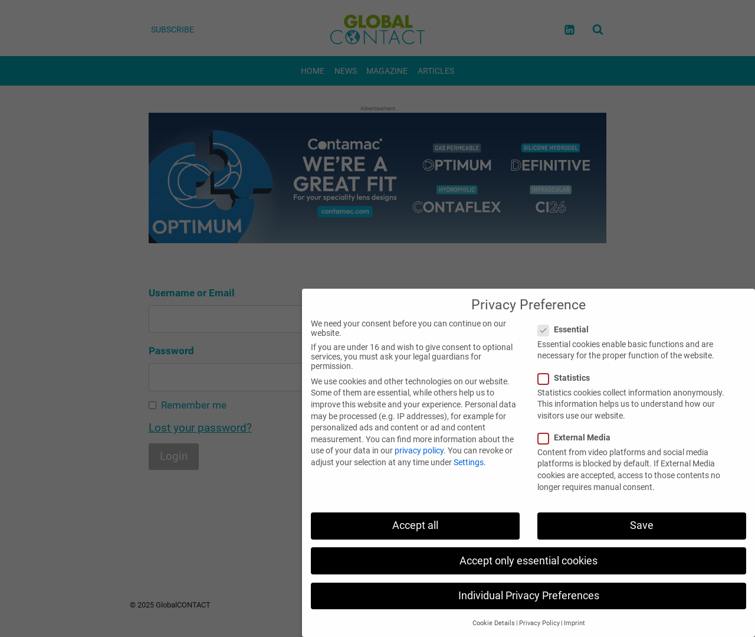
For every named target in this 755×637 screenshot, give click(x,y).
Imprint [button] (574, 623)
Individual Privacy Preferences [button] (528, 596)
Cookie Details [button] (493, 623)
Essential (566, 329)
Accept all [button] (415, 525)
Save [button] (642, 525)
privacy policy (419, 450)
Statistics (567, 378)
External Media (577, 437)
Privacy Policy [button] (539, 623)
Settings (469, 462)
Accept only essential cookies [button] (528, 561)
